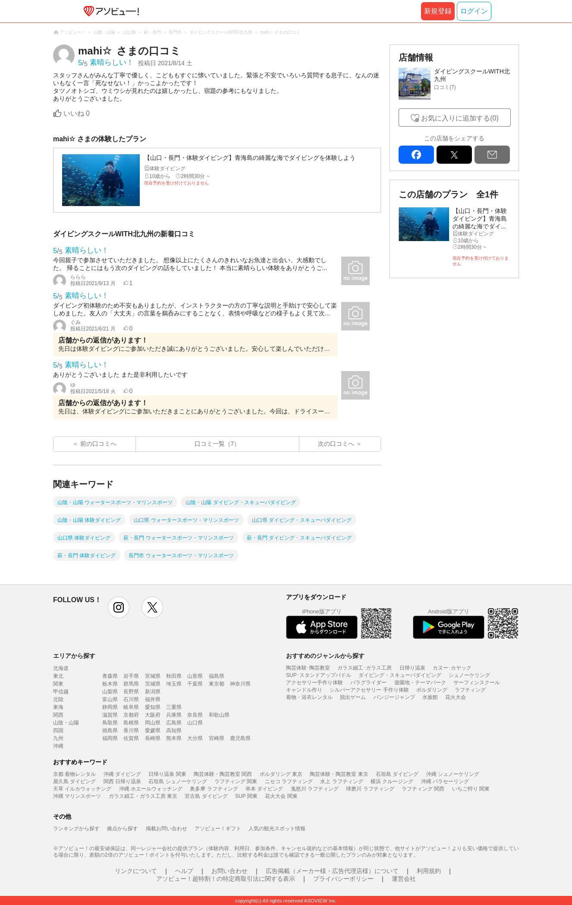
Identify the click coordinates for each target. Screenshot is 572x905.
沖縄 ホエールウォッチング (150, 789)
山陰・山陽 (66, 723)
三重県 (174, 707)
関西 (58, 715)
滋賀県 (110, 715)
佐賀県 (131, 738)
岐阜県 (131, 707)
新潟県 (152, 692)
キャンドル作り (304, 690)
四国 (58, 730)
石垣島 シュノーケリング (177, 781)
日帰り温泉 (412, 668)
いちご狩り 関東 (471, 789)
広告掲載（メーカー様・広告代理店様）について (332, 870)
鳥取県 (110, 723)
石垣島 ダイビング (397, 774)
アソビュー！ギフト (218, 829)
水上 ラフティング (341, 781)
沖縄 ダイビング (122, 774)
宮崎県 (216, 738)
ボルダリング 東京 (281, 774)
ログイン (474, 11)
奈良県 (195, 715)
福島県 (216, 676)
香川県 (131, 730)
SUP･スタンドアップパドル (318, 675)
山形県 (195, 676)
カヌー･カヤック (452, 668)
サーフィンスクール (476, 683)
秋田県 (174, 676)
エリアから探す (74, 655)
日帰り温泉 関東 (167, 774)
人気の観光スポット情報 (276, 829)
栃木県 (110, 684)
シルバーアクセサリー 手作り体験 (369, 690)
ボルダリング (431, 690)
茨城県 (152, 684)
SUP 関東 (246, 796)
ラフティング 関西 (423, 789)
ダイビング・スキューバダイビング (399, 675)
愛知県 (152, 707)
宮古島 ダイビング (206, 796)
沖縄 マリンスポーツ (77, 796)
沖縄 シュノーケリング (452, 774)
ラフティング (470, 690)
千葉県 (195, 684)
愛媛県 (152, 730)
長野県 (131, 692)
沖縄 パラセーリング (445, 781)
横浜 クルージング (392, 781)
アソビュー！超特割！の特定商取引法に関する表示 (225, 878)
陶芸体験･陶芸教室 (308, 668)
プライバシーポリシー (343, 878)
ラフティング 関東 (235, 781)
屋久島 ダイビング (74, 781)
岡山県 (152, 723)
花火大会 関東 (281, 796)
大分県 (195, 738)
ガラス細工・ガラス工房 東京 (143, 796)
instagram (118, 607)
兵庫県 (174, 715)
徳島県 (110, 730)
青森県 (110, 676)
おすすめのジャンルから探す (325, 655)
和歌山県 (219, 715)
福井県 (152, 699)
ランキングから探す (76, 829)
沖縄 (58, 746)
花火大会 (455, 697)
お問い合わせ (229, 870)
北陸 (58, 699)
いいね (76, 113)
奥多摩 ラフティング (214, 789)
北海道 (61, 668)
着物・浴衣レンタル (309, 697)
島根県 (131, 723)
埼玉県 (174, 684)
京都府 (131, 715)
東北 (58, 676)
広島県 (174, 723)
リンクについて (136, 870)
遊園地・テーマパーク (420, 683)
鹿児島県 (240, 738)
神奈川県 (240, 684)
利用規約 (429, 870)
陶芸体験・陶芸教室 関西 (223, 774)
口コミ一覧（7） (217, 443)
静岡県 (110, 707)
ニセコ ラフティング (289, 781)
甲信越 (61, 692)
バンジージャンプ (394, 697)
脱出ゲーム (353, 697)
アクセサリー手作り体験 (314, 683)
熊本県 (174, 738)
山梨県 (110, 692)
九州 (58, 738)
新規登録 (438, 11)
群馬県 (131, 684)
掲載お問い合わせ (166, 829)
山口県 (195, 723)
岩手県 (131, 676)
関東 (58, 684)
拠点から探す (122, 829)
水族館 (430, 697)
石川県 (131, 699)
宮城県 (152, 676)
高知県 (174, 730)
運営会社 (404, 878)
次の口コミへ (336, 443)
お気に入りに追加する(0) (460, 118)
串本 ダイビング (264, 789)
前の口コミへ (98, 443)
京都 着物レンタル (74, 774)
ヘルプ (184, 870)
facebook (416, 155)
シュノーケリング (469, 675)
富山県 (110, 699)
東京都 (216, 684)
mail (492, 155)
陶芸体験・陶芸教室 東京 (339, 774)
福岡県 (110, 738)
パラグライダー (368, 683)
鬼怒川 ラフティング (315, 789)
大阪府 (152, 715)
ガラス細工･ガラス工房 (364, 668)
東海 (58, 707)
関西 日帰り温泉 (122, 781)
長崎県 (152, 738)
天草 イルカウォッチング (82, 789)
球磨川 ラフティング (370, 789)
